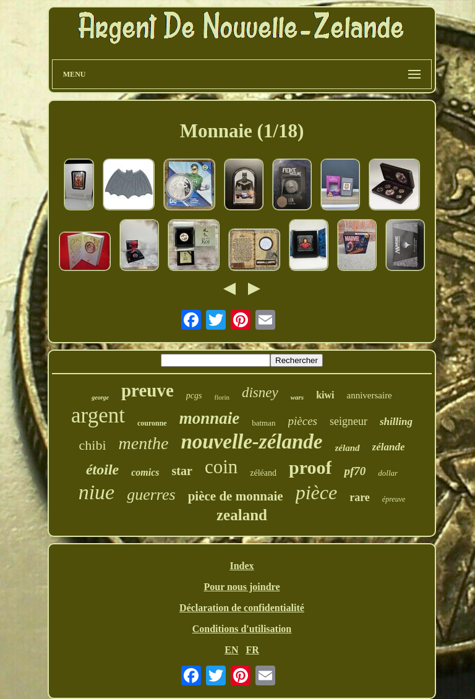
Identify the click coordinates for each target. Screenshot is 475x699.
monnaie (209, 418)
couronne (152, 423)
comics (145, 472)
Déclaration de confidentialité (241, 608)
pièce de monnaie (235, 496)
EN (231, 650)
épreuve (394, 499)
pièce (317, 492)
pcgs (194, 395)
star (182, 471)
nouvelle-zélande (251, 442)
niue (97, 492)
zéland (347, 448)
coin (221, 467)
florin (222, 397)
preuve (147, 390)
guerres (151, 495)
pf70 (355, 471)
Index (241, 565)
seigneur (348, 421)
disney (260, 392)
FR (252, 650)
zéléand (263, 473)
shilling (396, 421)
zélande (388, 447)
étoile (102, 469)
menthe (144, 443)
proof (310, 467)
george (100, 397)
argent (98, 415)
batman (263, 422)
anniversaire (369, 395)
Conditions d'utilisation (242, 629)
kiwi (325, 395)
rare (359, 497)
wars (297, 397)
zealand (241, 515)
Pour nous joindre (241, 586)
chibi (92, 445)
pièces (302, 420)
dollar (388, 473)
